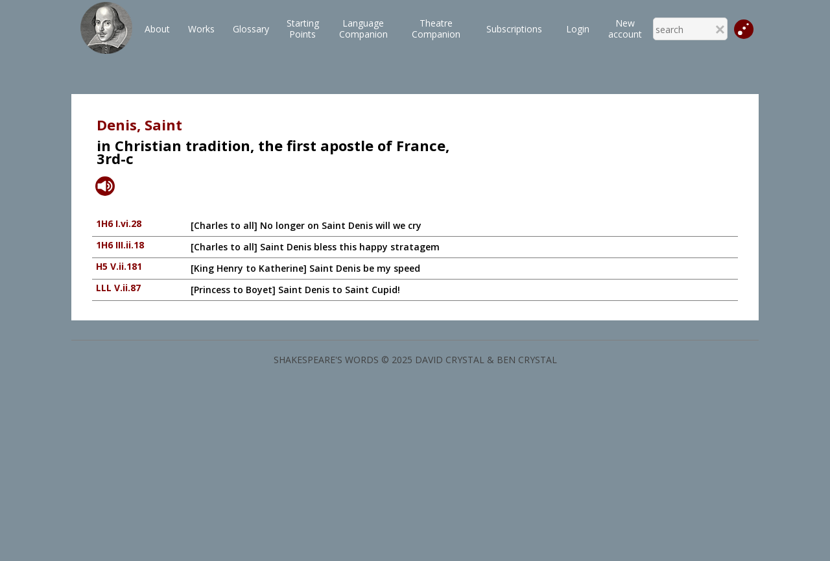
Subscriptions (514, 28)
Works (201, 28)
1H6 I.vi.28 (118, 223)
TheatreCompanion (436, 29)
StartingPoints (303, 29)
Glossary (251, 28)
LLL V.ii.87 (118, 287)
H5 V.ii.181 (119, 266)
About (157, 28)
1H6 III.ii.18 (120, 245)
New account (625, 29)
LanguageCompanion (363, 29)
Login (577, 28)
